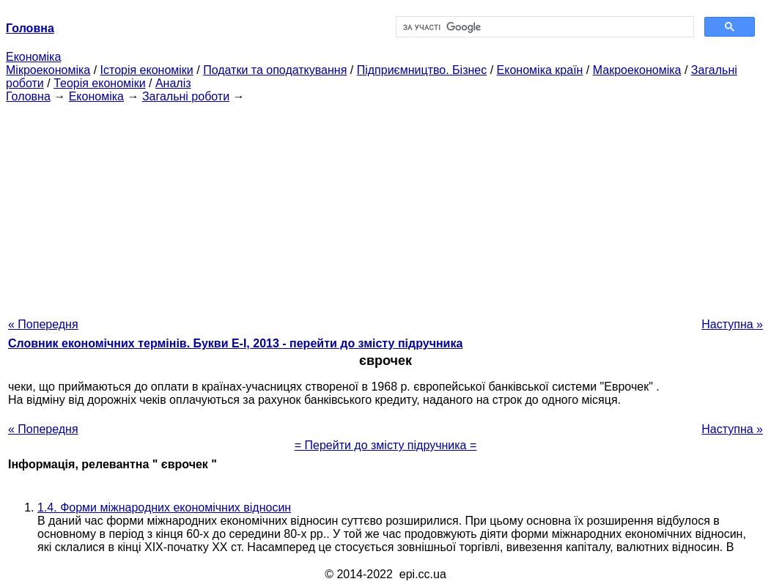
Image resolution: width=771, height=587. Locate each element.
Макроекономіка (637, 70)
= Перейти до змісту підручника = (386, 445)
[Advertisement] (385, 206)
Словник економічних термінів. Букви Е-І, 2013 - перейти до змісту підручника (235, 343)
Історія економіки (146, 70)
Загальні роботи (185, 96)
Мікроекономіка (48, 70)
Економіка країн (540, 70)
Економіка (33, 57)
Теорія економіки (99, 83)
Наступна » (732, 324)
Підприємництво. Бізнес (422, 70)
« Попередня (43, 324)
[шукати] (543, 27)
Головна (28, 96)
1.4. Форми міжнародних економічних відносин (164, 507)
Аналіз (173, 83)
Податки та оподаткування (275, 70)
